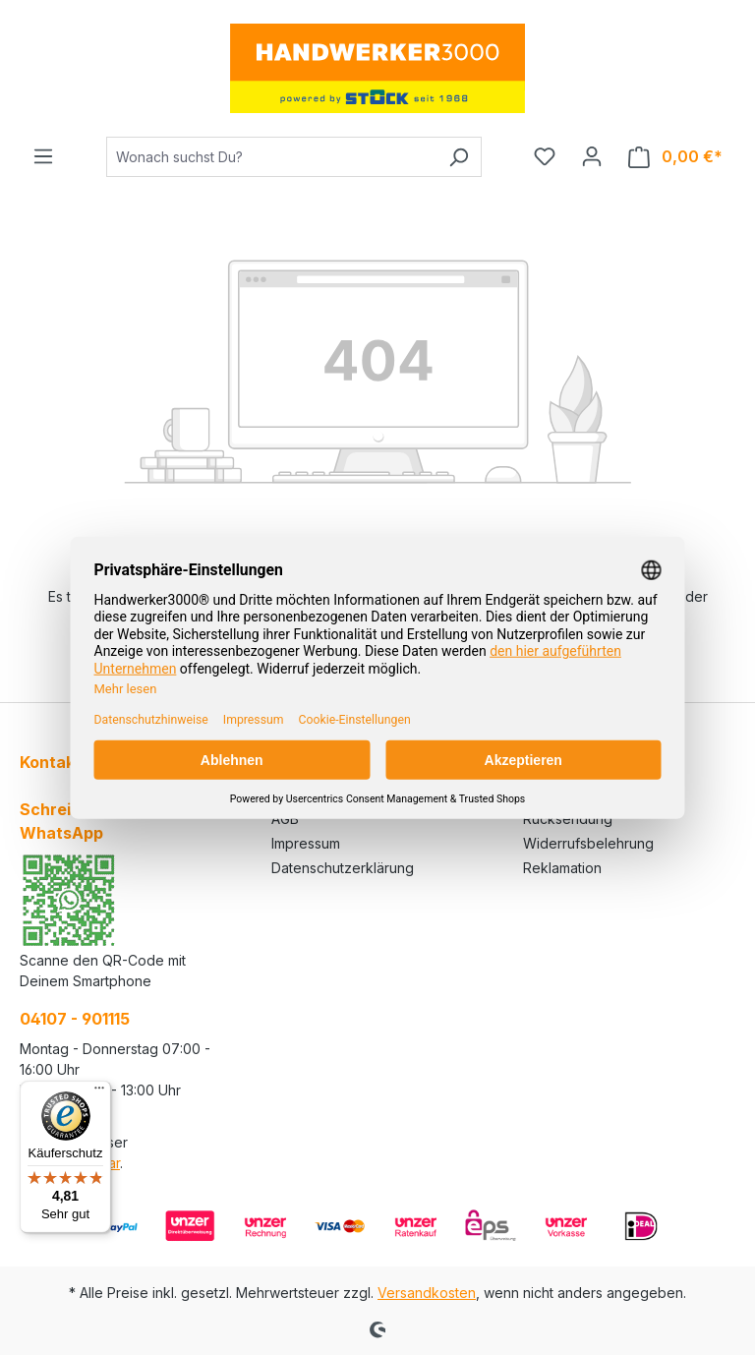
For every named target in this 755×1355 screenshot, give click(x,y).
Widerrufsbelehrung (588, 843)
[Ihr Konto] (591, 156)
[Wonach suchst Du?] (271, 157)
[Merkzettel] (544, 156)
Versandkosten (427, 1292)
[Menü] (43, 156)
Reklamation (562, 867)
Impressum (305, 843)
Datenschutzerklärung (342, 867)
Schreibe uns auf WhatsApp (86, 821)
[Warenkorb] (675, 157)
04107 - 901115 (75, 1019)
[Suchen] (459, 157)
